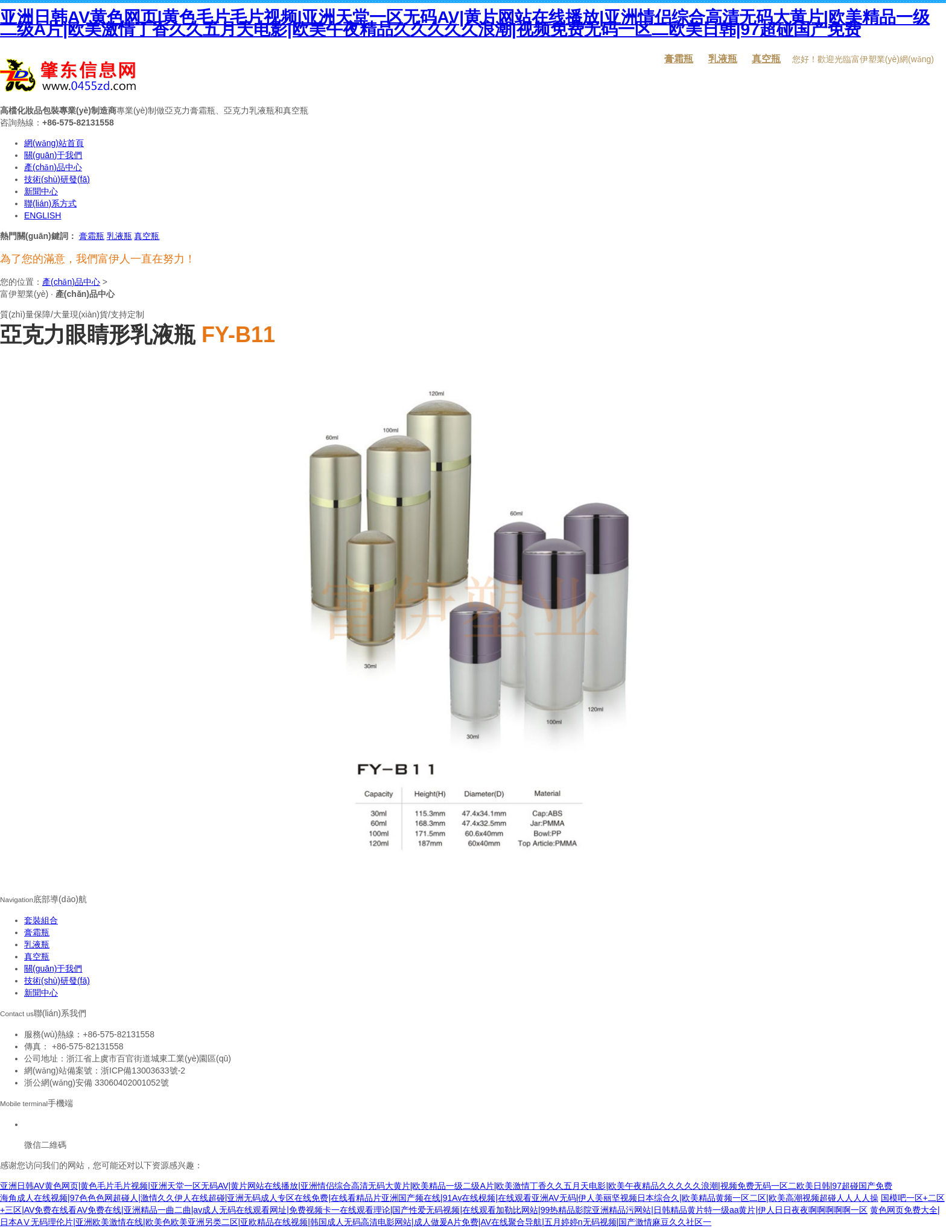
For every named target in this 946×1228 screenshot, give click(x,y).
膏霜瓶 (678, 59)
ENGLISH (42, 215)
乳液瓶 (722, 59)
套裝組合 (41, 920)
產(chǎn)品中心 (53, 167)
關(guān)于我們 (53, 155)
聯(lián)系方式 (50, 203)
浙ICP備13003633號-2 (143, 1070)
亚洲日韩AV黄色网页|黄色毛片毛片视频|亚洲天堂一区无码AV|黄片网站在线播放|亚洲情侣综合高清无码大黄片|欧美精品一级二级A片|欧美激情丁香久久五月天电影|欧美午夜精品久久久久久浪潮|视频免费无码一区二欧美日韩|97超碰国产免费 (465, 23)
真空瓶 (766, 59)
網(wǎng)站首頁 (54, 143)
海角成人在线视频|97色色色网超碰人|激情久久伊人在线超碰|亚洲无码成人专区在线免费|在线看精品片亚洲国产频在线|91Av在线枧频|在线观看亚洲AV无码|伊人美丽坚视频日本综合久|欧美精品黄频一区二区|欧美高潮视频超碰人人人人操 (439, 1198)
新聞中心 (41, 191)
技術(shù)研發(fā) (57, 179)
